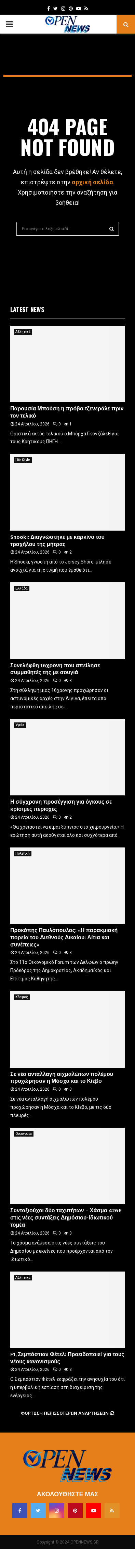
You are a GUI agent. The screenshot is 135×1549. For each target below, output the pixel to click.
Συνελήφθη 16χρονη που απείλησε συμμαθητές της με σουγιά (55, 669)
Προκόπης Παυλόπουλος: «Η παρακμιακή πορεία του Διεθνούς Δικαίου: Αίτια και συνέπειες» (64, 938)
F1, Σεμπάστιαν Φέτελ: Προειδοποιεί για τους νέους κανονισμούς (67, 1358)
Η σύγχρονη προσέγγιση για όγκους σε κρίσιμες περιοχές (61, 805)
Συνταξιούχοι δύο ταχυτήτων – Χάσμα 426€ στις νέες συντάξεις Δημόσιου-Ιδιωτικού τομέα (66, 1218)
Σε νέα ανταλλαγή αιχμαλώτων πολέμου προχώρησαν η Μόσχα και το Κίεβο (61, 1078)
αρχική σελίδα (92, 182)
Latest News (27, 309)
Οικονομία (23, 1134)
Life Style (22, 460)
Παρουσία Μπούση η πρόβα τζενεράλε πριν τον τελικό (67, 412)
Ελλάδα (21, 588)
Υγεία (19, 725)
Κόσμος (21, 997)
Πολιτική (22, 853)
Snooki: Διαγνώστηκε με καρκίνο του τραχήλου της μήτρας (57, 541)
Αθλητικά (22, 332)
